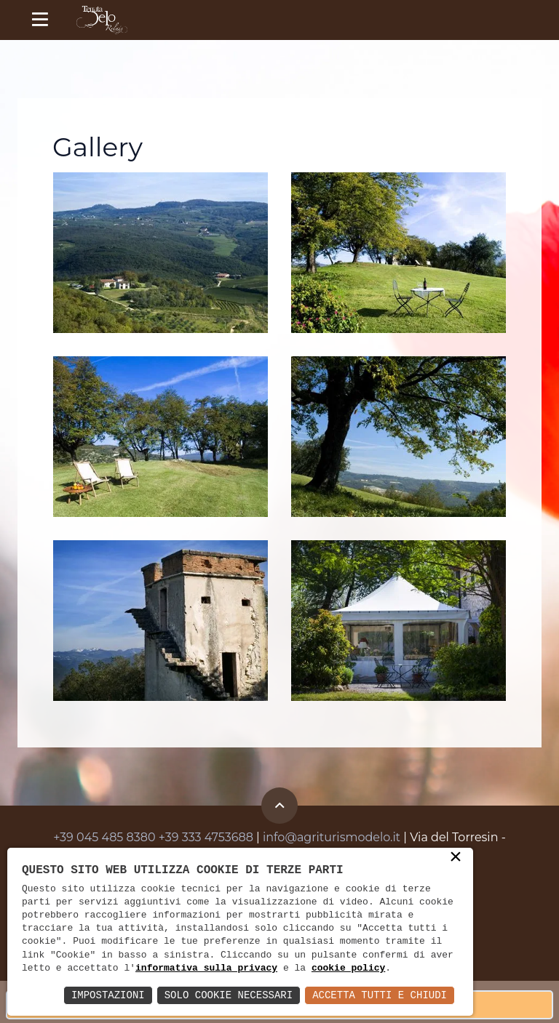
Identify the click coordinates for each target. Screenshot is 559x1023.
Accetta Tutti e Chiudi (379, 995)
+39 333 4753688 (206, 837)
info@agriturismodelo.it (331, 837)
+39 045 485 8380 (104, 837)
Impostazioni (108, 995)
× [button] (455, 858)
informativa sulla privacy (206, 968)
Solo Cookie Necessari (228, 995)
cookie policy (348, 968)
